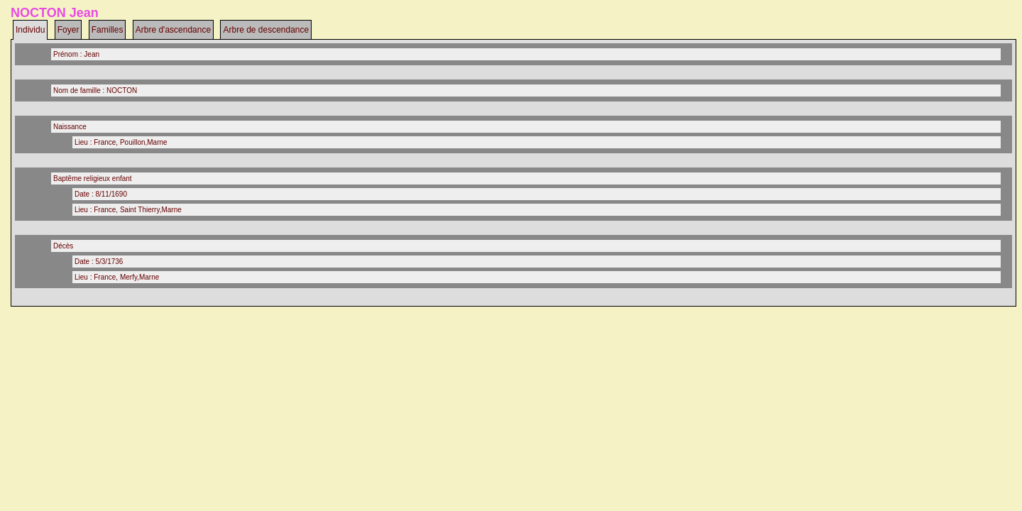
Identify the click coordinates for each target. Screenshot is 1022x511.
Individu (30, 30)
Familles (107, 30)
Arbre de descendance (266, 30)
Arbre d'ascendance (173, 30)
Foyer (68, 30)
